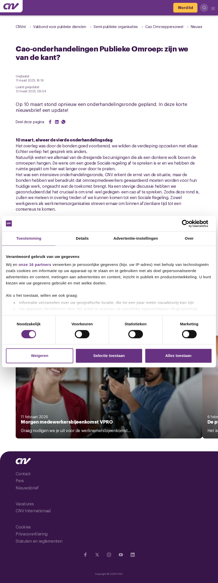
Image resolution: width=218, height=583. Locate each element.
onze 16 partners (35, 264)
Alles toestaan (178, 355)
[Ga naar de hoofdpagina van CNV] (11, 6)
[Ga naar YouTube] (120, 554)
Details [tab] (82, 238)
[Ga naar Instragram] (109, 554)
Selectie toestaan (109, 355)
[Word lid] (185, 8)
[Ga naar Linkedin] (132, 554)
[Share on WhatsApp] (63, 122)
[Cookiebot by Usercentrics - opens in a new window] (189, 223)
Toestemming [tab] (28, 238)
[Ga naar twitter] (97, 554)
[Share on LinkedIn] (57, 122)
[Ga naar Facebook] (85, 554)
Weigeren (39, 355)
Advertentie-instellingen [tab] (135, 238)
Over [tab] (189, 238)
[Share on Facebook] (50, 122)
